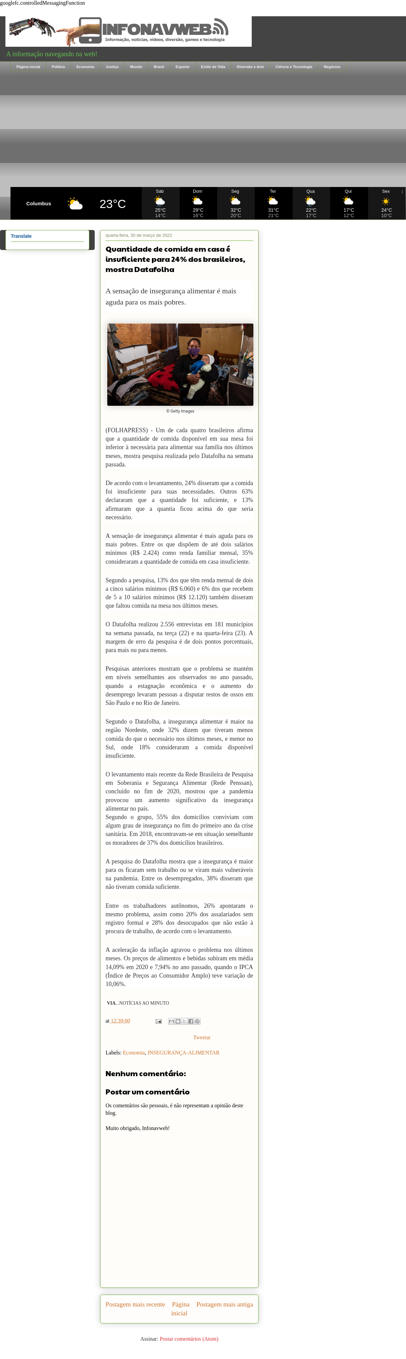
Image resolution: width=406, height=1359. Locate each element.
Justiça (112, 67)
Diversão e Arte (250, 67)
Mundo (136, 67)
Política (58, 67)
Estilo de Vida (213, 67)
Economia (85, 67)
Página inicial (28, 67)
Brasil (159, 67)
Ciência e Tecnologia (293, 67)
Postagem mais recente (135, 1304)
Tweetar (201, 1037)
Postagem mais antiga (225, 1304)
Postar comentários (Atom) (189, 1339)
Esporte (182, 67)
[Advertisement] (208, 129)
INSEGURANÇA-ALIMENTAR (184, 1052)
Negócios (332, 67)
